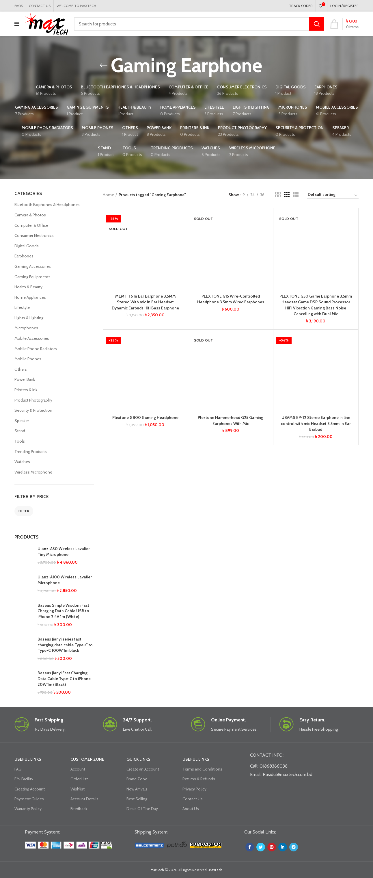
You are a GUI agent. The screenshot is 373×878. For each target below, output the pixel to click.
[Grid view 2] (278, 194)
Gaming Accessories (32, 266)
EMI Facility (23, 779)
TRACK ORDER (301, 5)
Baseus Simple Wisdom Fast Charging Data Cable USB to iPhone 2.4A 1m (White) (63, 611)
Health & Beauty (28, 286)
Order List (79, 779)
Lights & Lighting (28, 317)
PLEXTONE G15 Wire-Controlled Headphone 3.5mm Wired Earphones (230, 298)
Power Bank (24, 379)
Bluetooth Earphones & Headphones (47, 204)
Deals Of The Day (142, 808)
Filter (23, 511)
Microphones (26, 328)
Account (77, 769)
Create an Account (142, 769)
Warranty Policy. (28, 808)
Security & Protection (33, 410)
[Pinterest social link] (271, 847)
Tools (19, 441)
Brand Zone (136, 779)
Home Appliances (30, 297)
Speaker (21, 420)
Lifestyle (22, 307)
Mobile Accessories (31, 338)
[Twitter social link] (260, 847)
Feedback (78, 808)
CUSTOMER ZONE (87, 759)
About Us (190, 808)
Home (108, 194)
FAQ (18, 769)
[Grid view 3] (287, 194)
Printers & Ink (25, 389)
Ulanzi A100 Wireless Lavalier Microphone (65, 579)
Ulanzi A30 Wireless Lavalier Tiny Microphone (64, 551)
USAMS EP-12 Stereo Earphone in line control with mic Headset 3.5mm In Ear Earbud (316, 421)
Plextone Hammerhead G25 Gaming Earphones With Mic (230, 418)
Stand (19, 430)
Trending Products (30, 451)
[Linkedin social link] (282, 847)
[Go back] (103, 65)
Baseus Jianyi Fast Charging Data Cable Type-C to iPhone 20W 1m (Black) (64, 678)
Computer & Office (31, 225)
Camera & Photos (30, 215)
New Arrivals (137, 789)
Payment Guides (29, 798)
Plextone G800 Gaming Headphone (145, 416)
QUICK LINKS (138, 759)
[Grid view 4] (296, 194)
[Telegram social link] (293, 847)
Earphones (23, 256)
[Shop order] (333, 195)
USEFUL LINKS (27, 759)
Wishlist (77, 789)
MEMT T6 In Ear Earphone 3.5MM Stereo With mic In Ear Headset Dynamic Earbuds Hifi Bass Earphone (145, 301)
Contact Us (192, 798)
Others (20, 369)
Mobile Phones (27, 358)
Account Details (84, 798)
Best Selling (136, 798)
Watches (22, 461)
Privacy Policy (194, 789)
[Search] (199, 24)
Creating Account (29, 789)
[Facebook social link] (249, 847)
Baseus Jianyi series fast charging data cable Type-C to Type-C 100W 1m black (65, 644)
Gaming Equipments (32, 276)
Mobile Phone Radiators (35, 348)
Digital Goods (26, 245)
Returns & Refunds (198, 779)
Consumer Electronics (34, 235)
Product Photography (33, 400)
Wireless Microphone (33, 472)
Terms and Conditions (202, 769)
